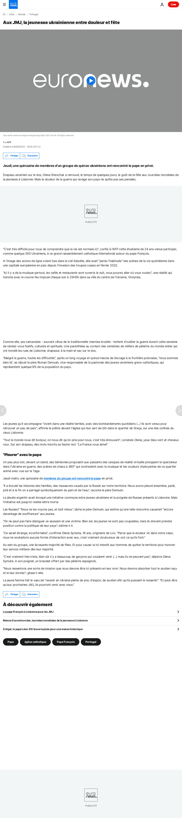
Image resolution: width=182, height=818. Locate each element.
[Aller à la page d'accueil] (13, 4)
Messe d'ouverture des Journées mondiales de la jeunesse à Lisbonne (45, 620)
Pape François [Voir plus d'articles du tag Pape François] (66, 641)
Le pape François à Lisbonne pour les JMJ (28, 611)
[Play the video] (91, 81)
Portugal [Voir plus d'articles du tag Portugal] (90, 641)
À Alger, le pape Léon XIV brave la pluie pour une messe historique (43, 629)
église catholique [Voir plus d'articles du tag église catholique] (35, 641)
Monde (21, 14)
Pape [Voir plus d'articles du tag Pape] (11, 641)
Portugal (34, 14)
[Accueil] (4, 14)
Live (173, 4)
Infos (11, 14)
